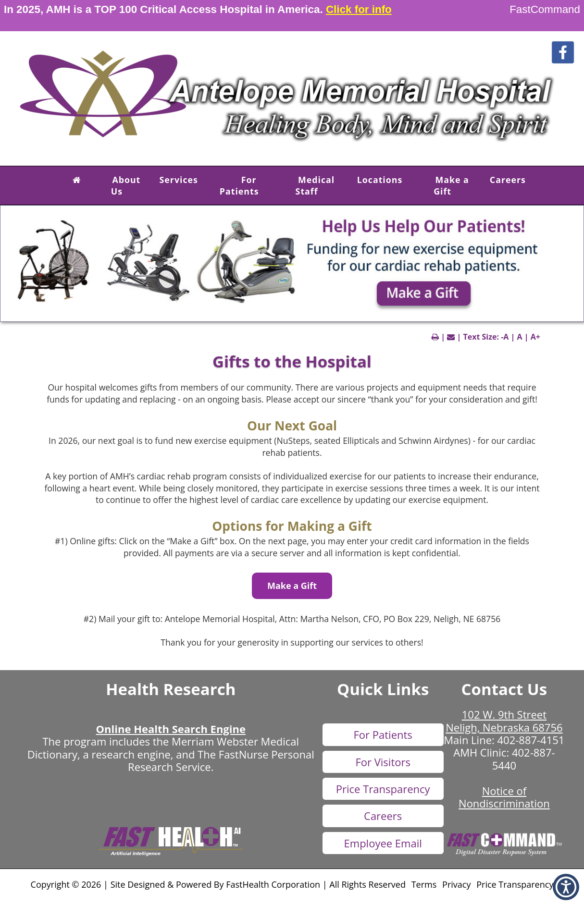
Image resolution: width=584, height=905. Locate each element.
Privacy (456, 884)
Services (179, 179)
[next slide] (567, 266)
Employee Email (383, 843)
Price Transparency (383, 789)
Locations (380, 179)
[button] (76, 180)
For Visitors (382, 762)
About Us (126, 185)
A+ (535, 336)
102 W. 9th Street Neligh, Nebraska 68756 (504, 720)
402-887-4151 (530, 740)
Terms (424, 884)
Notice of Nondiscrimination (504, 796)
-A (505, 336)
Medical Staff (315, 185)
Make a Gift (451, 185)
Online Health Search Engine (171, 729)
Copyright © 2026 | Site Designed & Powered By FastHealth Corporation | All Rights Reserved (218, 884)
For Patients (239, 185)
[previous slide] (22, 266)
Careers (508, 179)
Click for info (359, 9)
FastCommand (544, 9)
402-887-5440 (523, 758)
